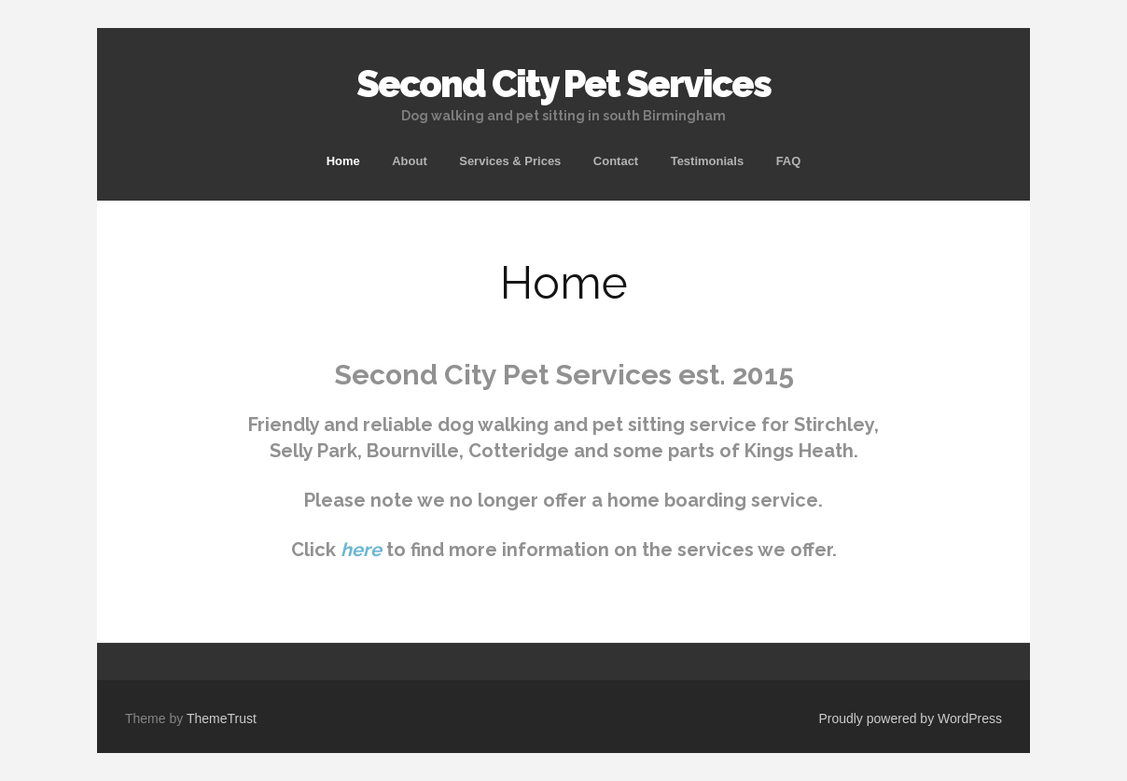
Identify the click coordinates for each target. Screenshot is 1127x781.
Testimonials (707, 161)
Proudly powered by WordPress (910, 718)
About (409, 161)
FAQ (788, 161)
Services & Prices (510, 161)
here (361, 549)
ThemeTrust (222, 718)
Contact (615, 161)
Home (343, 161)
